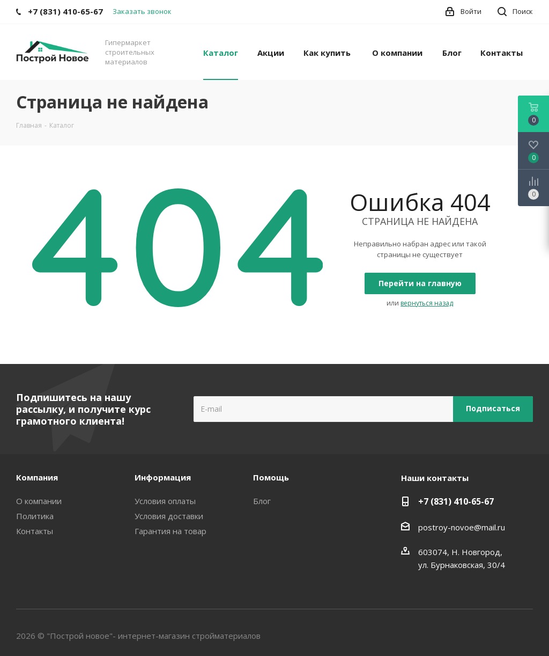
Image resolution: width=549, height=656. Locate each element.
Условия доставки (169, 516)
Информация (163, 477)
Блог (262, 500)
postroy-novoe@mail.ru (461, 527)
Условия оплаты (165, 500)
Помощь (271, 477)
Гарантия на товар (170, 531)
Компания (37, 477)
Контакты (34, 531)
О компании (39, 500)
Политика (35, 516)
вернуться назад (426, 303)
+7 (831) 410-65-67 (456, 501)
